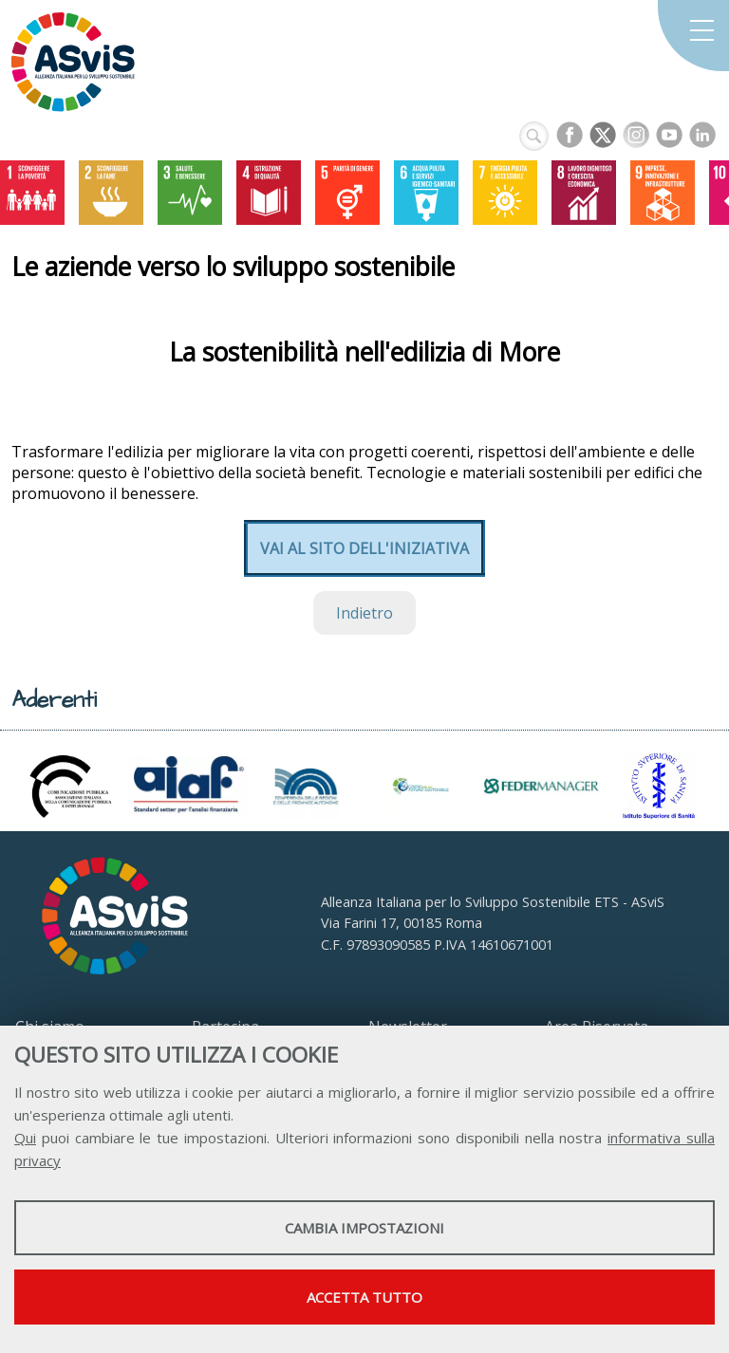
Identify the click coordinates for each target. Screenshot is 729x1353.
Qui (25, 1137)
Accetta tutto (364, 1297)
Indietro (364, 612)
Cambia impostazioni (364, 1227)
